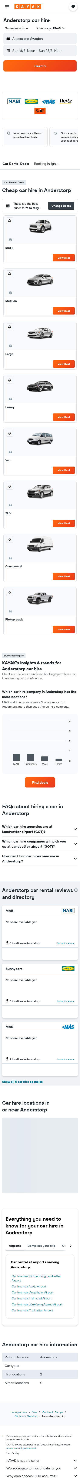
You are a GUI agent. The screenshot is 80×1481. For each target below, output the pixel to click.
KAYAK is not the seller (42, 1460)
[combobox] (17, 28)
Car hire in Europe (52, 1412)
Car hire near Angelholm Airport (32, 1292)
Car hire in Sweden (26, 1416)
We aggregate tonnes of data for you (42, 1468)
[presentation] (76, 890)
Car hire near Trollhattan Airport (32, 1310)
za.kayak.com (19, 1412)
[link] (40, 782)
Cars (34, 1412)
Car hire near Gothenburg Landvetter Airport (36, 1278)
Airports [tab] (15, 1246)
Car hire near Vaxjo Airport (29, 1286)
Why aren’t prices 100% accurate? (42, 1475)
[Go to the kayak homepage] (27, 6)
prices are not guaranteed (21, 1448)
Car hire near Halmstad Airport (31, 1298)
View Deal (64, 257)
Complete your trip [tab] (41, 1246)
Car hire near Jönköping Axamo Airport (37, 1304)
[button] (7, 6)
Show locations (65, 943)
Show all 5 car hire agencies (22, 1082)
